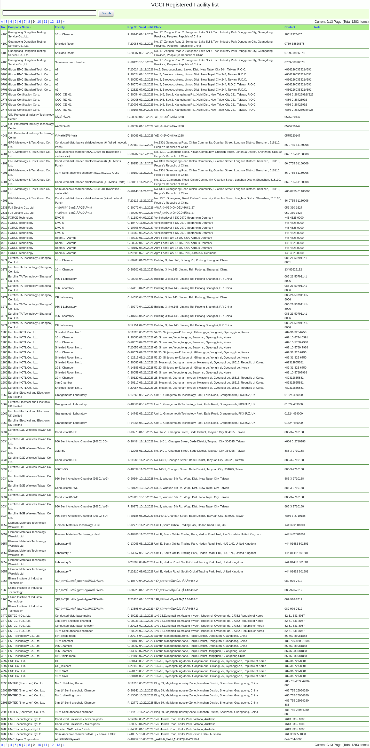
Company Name (18, 27)
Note (317, 27)
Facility (60, 27)
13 (58, 21)
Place (158, 27)
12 (52, 21)
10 (39, 21)
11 (45, 21)
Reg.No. (133, 27)
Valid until (146, 27)
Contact (290, 27)
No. (3, 27)
